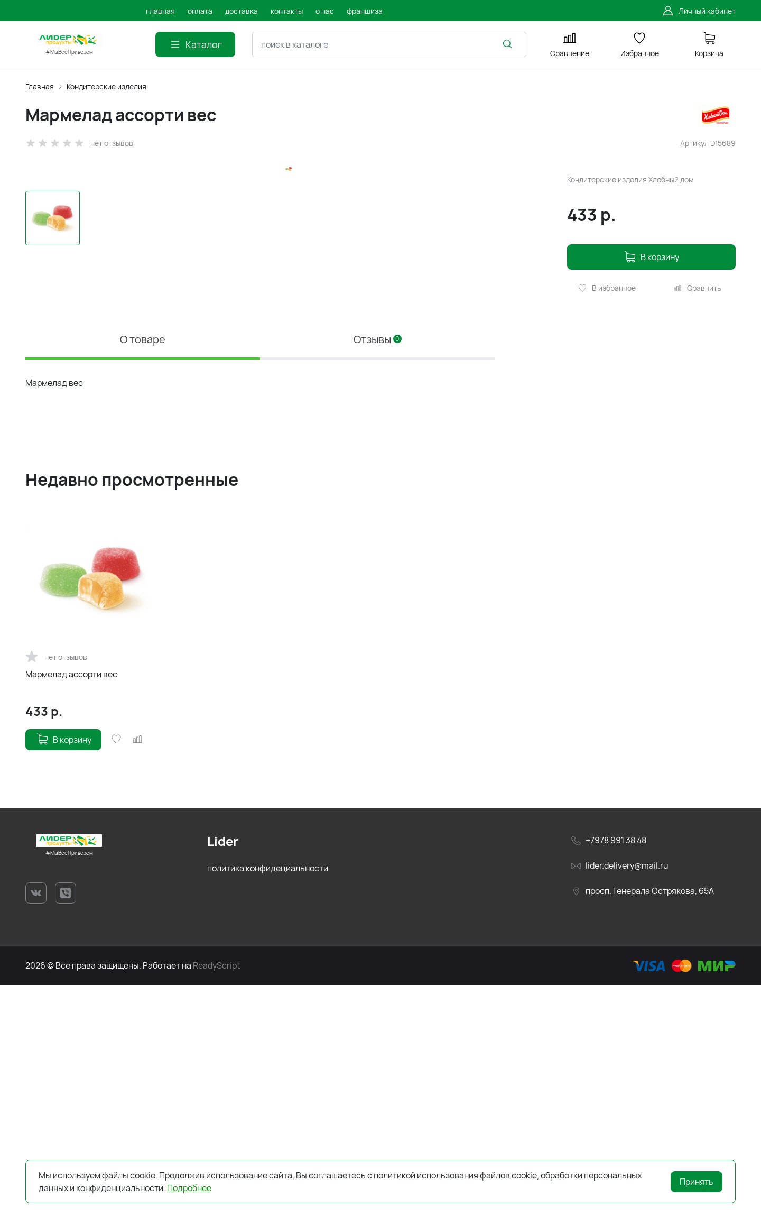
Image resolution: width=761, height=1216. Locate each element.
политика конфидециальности (267, 1098)
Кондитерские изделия (106, 86)
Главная (39, 86)
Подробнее (189, 1188)
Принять (696, 1181)
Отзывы (378, 570)
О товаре (142, 570)
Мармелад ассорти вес (71, 904)
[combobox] (389, 44)
